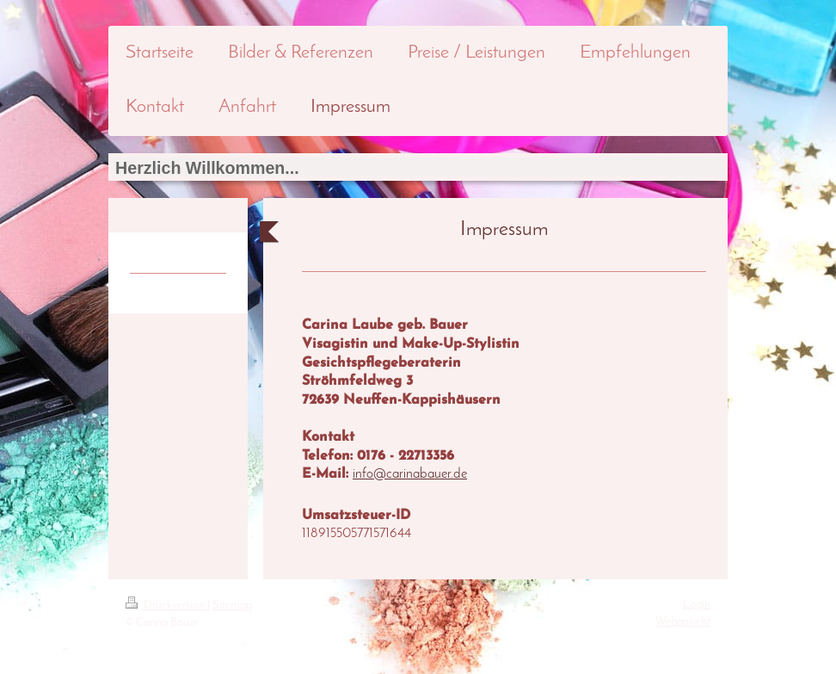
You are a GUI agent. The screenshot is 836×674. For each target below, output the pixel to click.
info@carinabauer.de (410, 474)
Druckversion (166, 605)
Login (696, 604)
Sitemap (232, 605)
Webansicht (682, 621)
